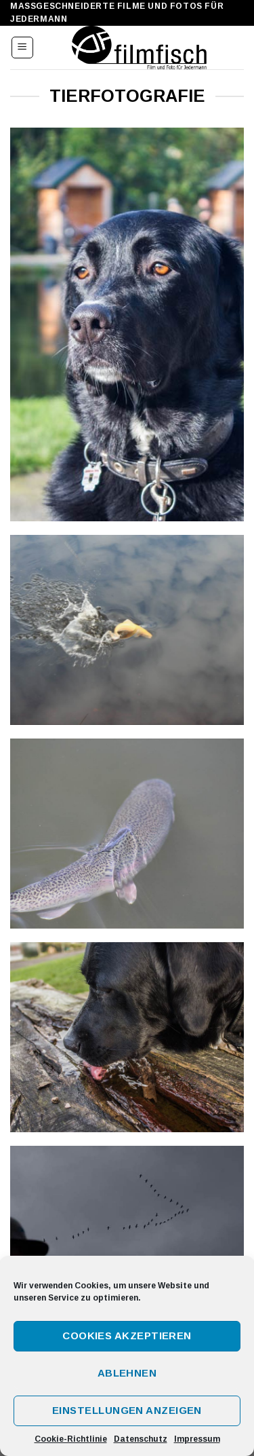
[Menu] (23, 47)
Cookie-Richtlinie (71, 1439)
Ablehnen (127, 1373)
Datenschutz (140, 1439)
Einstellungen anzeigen (127, 1410)
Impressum (197, 1439)
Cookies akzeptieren (127, 1335)
